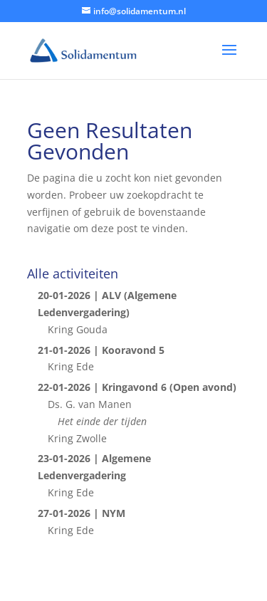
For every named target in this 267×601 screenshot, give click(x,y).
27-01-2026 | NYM (81, 513)
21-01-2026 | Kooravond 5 (101, 350)
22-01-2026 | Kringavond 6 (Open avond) (137, 387)
